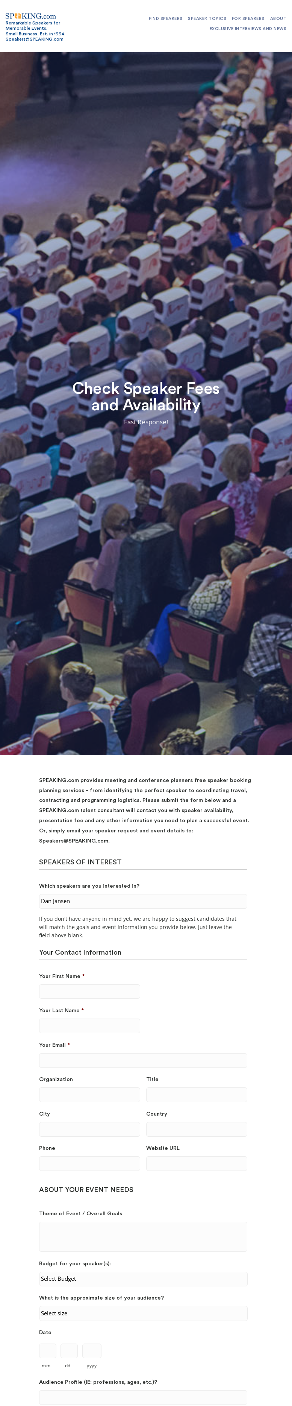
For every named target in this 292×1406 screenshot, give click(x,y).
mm (46, 1365)
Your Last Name (61, 1010)
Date (45, 1332)
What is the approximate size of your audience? (101, 1298)
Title (152, 1079)
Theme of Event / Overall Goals (80, 1213)
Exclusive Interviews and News (248, 29)
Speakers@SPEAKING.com (73, 841)
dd (68, 1365)
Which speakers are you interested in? (89, 886)
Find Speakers (166, 19)
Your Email (54, 1045)
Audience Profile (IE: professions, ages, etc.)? (98, 1382)
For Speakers (248, 19)
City (44, 1114)
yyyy (92, 1365)
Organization (56, 1079)
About (278, 19)
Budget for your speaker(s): (75, 1263)
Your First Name (62, 976)
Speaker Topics (207, 19)
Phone (47, 1148)
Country (156, 1114)
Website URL (163, 1148)
